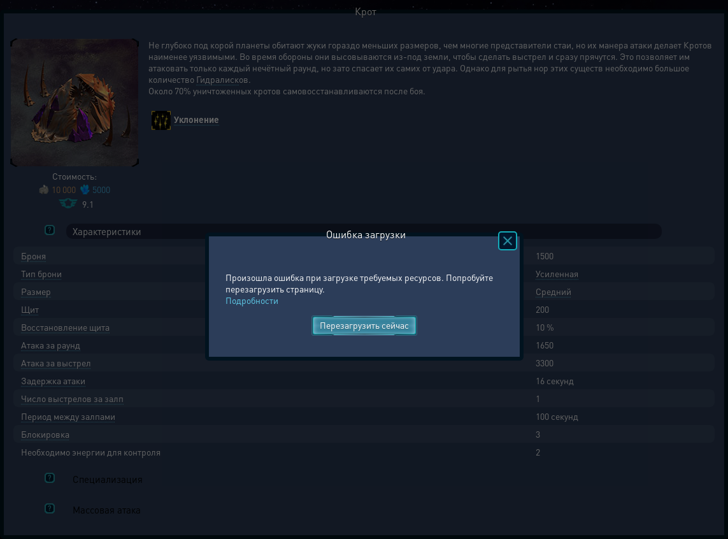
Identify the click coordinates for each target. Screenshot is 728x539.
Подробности (251, 300)
